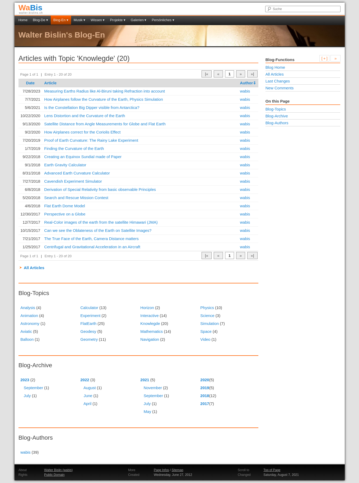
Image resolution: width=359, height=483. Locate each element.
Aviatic (26, 331)
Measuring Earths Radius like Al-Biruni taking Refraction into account (104, 91)
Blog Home (275, 67)
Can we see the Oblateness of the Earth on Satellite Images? (97, 230)
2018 (204, 395)
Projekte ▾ (117, 20)
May (147, 411)
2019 (204, 387)
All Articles (34, 267)
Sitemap (177, 470)
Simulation (209, 323)
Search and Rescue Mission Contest (76, 197)
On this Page (277, 101)
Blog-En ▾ (60, 20)
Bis (30, 7)
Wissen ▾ (98, 20)
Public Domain (54, 475)
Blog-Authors (276, 123)
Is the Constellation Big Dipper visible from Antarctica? (91, 107)
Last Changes (277, 81)
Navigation (149, 339)
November (153, 387)
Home (23, 20)
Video (205, 339)
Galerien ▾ (139, 20)
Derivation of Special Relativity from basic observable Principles (100, 189)
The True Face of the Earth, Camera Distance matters (91, 238)
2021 (144, 380)
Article (50, 83)
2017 (204, 403)
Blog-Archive (276, 116)
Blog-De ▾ (40, 20)
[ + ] (324, 58)
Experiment (90, 315)
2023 (24, 380)
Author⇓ (248, 83)
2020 (204, 380)
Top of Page (271, 470)
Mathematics (151, 331)
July (27, 395)
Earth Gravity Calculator (65, 165)
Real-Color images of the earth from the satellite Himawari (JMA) (100, 222)
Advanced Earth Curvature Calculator (77, 173)
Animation (29, 315)
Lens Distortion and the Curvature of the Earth (84, 115)
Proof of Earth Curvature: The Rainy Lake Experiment (91, 140)
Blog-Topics (275, 109)
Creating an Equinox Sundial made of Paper (83, 156)
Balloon (27, 339)
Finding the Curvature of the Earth (74, 148)
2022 (84, 380)
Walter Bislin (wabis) (58, 470)
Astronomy (29, 323)
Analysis (27, 307)
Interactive (149, 315)
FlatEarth (88, 323)
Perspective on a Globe (64, 214)
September (33, 387)
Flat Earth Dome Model (64, 206)
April (87, 403)
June (88, 395)
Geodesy (88, 331)
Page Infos (161, 470)
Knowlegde (150, 323)
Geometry (89, 339)
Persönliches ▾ (163, 20)
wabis (245, 91)
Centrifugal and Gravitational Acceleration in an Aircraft (92, 247)
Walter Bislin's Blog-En (61, 34)
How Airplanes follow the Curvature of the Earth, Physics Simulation (103, 99)
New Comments (279, 88)
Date (30, 83)
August (89, 387)
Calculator (89, 307)
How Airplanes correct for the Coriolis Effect (82, 132)
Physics (207, 307)
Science (207, 315)
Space (206, 331)
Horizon (147, 307)
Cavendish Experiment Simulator (73, 181)
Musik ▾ (80, 20)
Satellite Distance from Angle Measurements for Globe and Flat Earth (104, 124)
